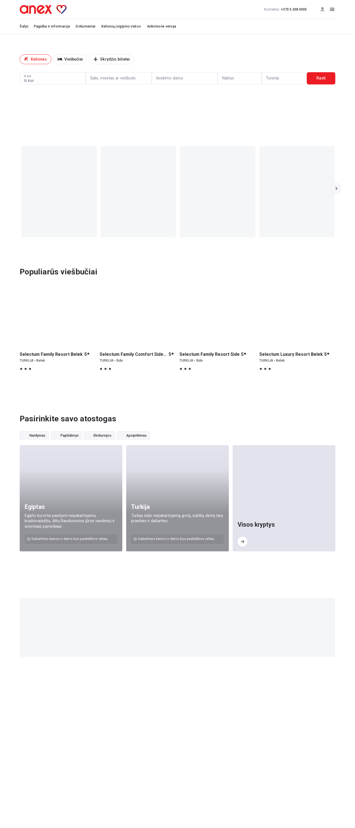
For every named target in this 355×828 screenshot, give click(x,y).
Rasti (321, 78)
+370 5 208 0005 (285, 9)
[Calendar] (184, 78)
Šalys (24, 26)
